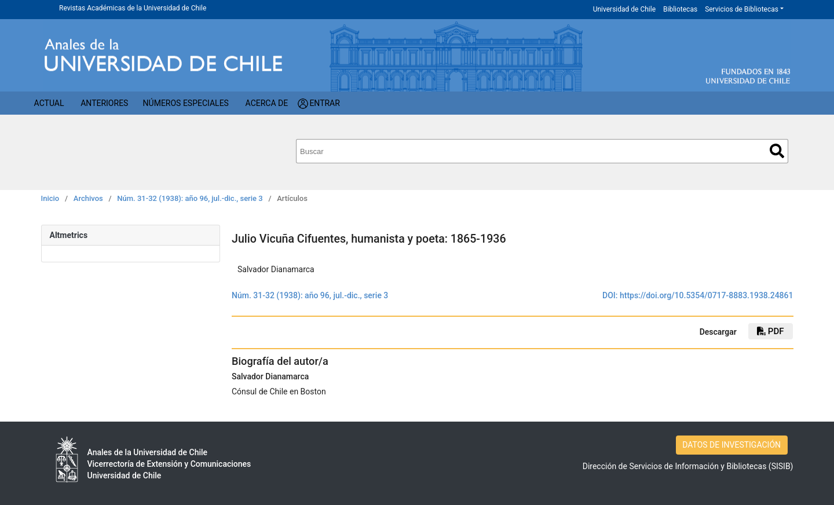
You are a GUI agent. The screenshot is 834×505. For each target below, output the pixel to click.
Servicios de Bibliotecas (741, 9)
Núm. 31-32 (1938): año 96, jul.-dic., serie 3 (189, 198)
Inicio (50, 198)
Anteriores (104, 103)
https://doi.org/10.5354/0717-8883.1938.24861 (706, 295)
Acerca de (267, 103)
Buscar (777, 151)
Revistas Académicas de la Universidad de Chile (132, 8)
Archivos (88, 198)
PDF (770, 331)
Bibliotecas (680, 9)
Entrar (324, 103)
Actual (49, 103)
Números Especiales (186, 103)
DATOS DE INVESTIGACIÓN (731, 444)
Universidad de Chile (624, 9)
